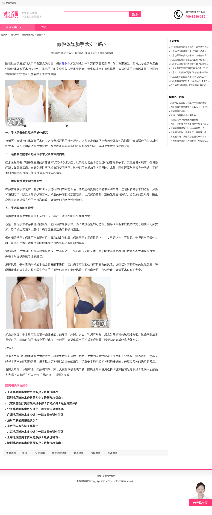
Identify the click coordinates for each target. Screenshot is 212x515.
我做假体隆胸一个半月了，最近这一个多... (190, 132)
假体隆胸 (40, 453)
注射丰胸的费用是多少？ (22, 420)
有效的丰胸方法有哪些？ (22, 426)
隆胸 (64, 63)
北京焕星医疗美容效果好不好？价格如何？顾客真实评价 (42, 403)
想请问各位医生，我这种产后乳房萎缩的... (190, 102)
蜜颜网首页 (11, 3)
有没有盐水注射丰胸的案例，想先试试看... (190, 141)
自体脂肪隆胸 (59, 453)
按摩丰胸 (96, 453)
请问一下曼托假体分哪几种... (184, 115)
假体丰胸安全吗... (178, 111)
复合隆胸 (79, 453)
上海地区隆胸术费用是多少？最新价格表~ (33, 392)
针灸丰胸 (112, 453)
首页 (44, 27)
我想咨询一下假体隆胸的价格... (185, 119)
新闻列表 (15, 34)
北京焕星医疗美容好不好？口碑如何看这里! (190, 55)
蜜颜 (99, 476)
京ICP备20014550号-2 (126, 481)
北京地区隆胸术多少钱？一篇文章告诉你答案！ (36, 409)
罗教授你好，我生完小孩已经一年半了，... (190, 136)
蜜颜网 (4, 34)
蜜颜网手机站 (108, 476)
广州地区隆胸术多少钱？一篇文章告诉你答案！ (36, 414)
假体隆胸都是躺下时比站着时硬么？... (188, 128)
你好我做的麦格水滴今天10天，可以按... (189, 107)
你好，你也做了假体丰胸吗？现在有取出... (190, 124)
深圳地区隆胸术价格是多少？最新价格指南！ (35, 397)
